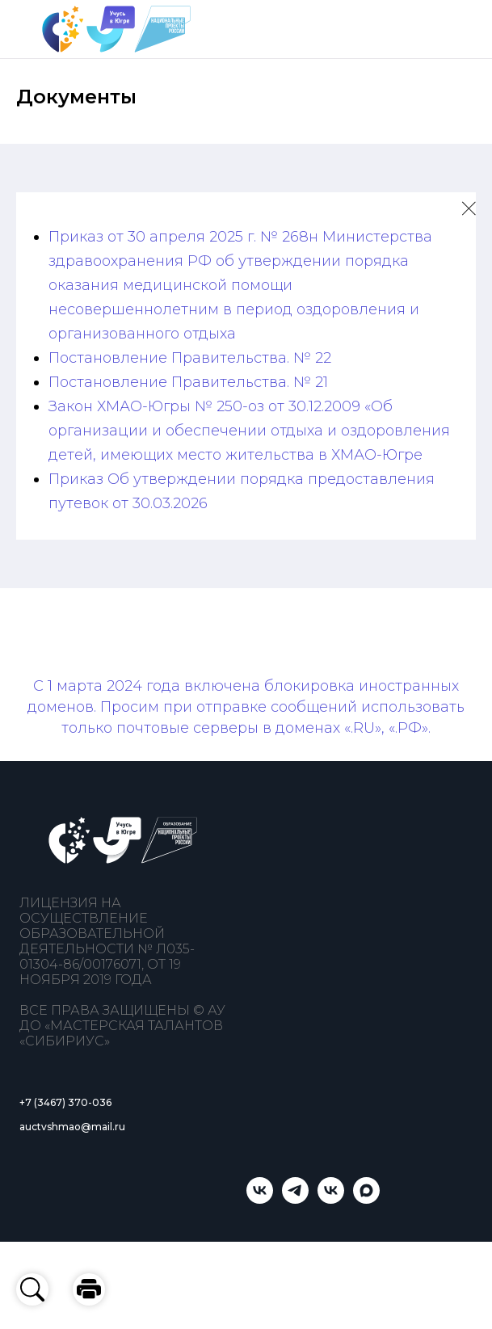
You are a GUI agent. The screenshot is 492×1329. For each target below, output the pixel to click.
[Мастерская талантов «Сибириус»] (330, 1199)
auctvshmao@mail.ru (72, 1127)
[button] (89, 1289)
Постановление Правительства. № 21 (188, 382)
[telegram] (295, 1199)
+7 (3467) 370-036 (65, 1102)
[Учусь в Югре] (259, 1199)
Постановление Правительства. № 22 (189, 358)
